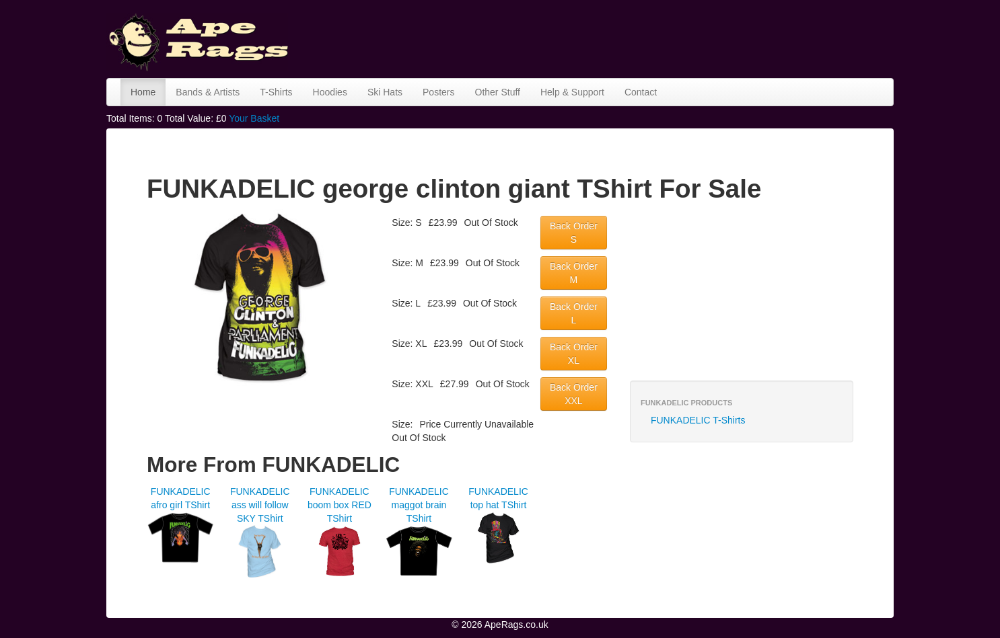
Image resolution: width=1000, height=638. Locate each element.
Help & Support (572, 92)
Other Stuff (497, 92)
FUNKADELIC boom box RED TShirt (339, 505)
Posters (438, 92)
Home (143, 92)
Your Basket (254, 118)
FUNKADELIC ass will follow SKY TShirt (260, 505)
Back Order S (574, 233)
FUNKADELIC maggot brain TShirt (419, 505)
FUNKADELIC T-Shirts (698, 420)
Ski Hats (384, 92)
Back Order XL (574, 354)
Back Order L (574, 313)
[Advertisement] (649, 37)
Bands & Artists (208, 92)
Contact (640, 92)
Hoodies (330, 92)
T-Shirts (276, 92)
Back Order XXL (574, 394)
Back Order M (574, 273)
